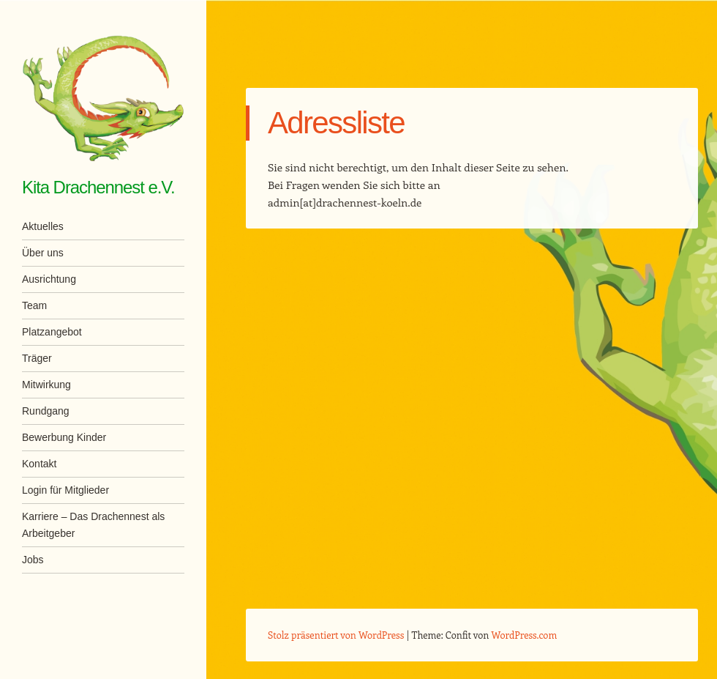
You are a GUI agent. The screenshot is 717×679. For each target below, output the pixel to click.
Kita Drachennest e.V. (98, 187)
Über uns (43, 253)
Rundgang (46, 411)
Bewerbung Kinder (64, 437)
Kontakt (39, 464)
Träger (37, 358)
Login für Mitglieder (65, 490)
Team (34, 305)
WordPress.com (525, 634)
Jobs (33, 559)
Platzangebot (52, 332)
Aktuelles (43, 226)
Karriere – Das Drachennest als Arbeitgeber (93, 525)
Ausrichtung (49, 279)
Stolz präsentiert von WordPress (336, 634)
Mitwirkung (46, 384)
